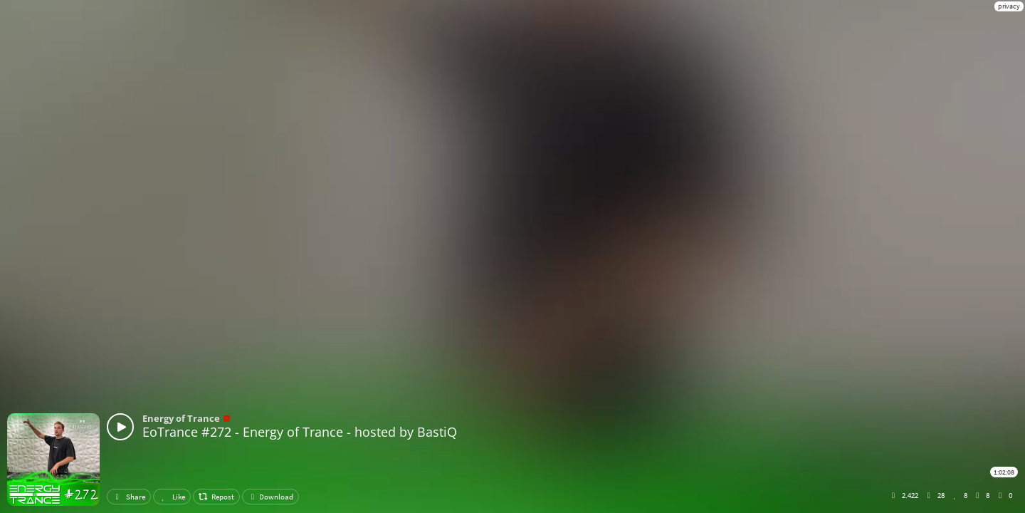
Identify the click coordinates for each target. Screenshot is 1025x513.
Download (270, 497)
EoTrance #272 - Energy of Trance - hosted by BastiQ (299, 431)
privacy (1009, 6)
